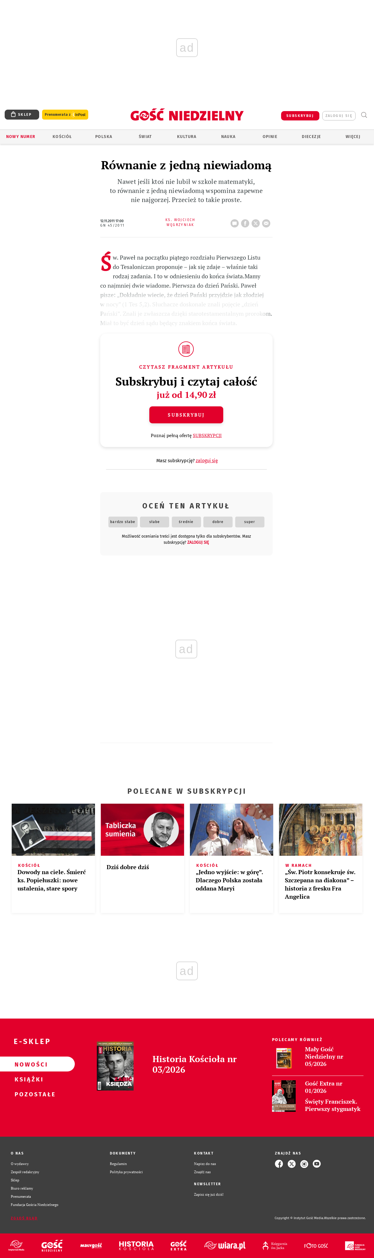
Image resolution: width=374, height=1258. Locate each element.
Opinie (270, 136)
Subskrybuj (186, 415)
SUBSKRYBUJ (300, 116)
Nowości (28, 1064)
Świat (145, 136)
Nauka (228, 136)
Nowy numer (21, 136)
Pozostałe (28, 1094)
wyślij (267, 221)
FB (246, 221)
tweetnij (257, 221)
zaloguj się (338, 116)
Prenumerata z (65, 114)
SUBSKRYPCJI (207, 435)
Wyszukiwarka (364, 115)
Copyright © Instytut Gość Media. (299, 1218)
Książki (28, 1079)
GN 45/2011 (112, 225)
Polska (103, 136)
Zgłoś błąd (24, 1218)
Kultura (187, 136)
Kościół (62, 136)
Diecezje (311, 136)
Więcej (353, 136)
